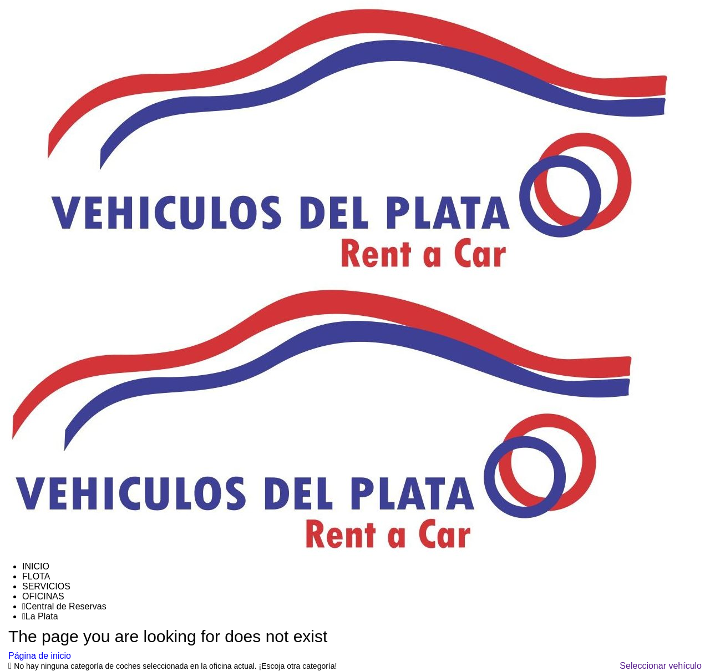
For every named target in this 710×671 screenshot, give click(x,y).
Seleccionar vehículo (661, 665)
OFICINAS (43, 596)
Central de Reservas (64, 606)
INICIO (35, 566)
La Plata (40, 616)
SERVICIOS (46, 586)
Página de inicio (39, 655)
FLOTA (36, 576)
